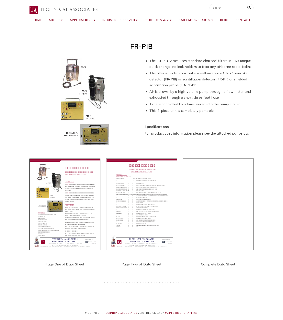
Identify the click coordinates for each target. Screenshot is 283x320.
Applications (81, 20)
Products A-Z (157, 20)
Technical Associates (120, 312)
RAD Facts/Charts (194, 20)
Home (37, 20)
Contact (243, 20)
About (54, 20)
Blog (224, 20)
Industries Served (118, 20)
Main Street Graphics (181, 312)
